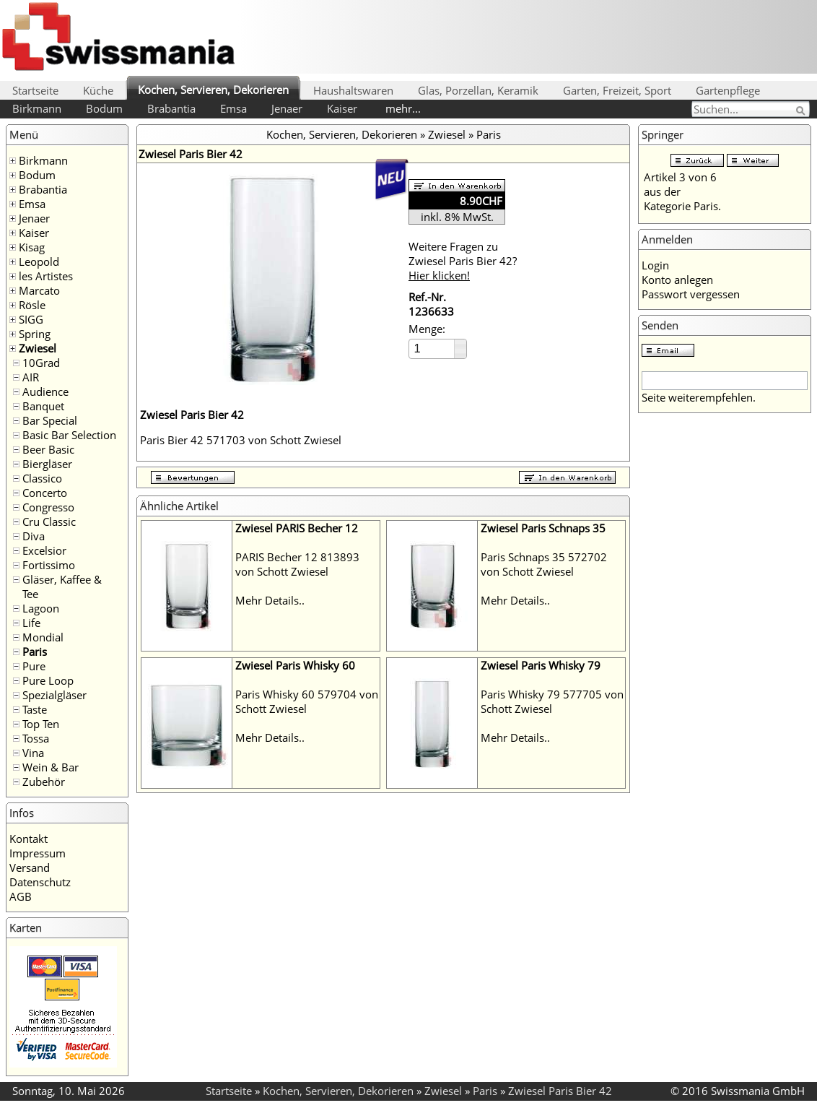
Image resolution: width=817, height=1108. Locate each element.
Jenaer (286, 108)
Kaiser (342, 108)
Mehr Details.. (270, 600)
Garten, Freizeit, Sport (617, 90)
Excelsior (44, 550)
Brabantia (171, 108)
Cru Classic (49, 521)
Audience (45, 391)
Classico (42, 478)
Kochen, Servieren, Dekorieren (213, 89)
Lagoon (40, 608)
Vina (33, 752)
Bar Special (49, 420)
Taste (34, 709)
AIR (30, 377)
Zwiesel (37, 348)
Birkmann (36, 108)
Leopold (39, 261)
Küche (98, 90)
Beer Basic (48, 449)
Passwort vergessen (691, 294)
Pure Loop (48, 680)
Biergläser (47, 463)
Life (31, 622)
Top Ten (40, 724)
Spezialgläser (54, 695)
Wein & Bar (50, 767)
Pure (33, 666)
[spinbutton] (432, 348)
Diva (33, 536)
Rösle (32, 305)
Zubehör (43, 781)
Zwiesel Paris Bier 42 (560, 1090)
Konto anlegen (677, 279)
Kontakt (28, 838)
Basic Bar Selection (69, 435)
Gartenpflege (728, 90)
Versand (29, 867)
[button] (460, 344)
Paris (34, 651)
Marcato (39, 290)
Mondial (43, 637)
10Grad (41, 362)
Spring (35, 333)
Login (655, 265)
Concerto (44, 492)
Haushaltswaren (353, 90)
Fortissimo (48, 565)
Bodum (104, 108)
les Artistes (46, 276)
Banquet (43, 406)
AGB (20, 896)
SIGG (31, 319)
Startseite (35, 90)
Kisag (32, 247)
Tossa (35, 738)
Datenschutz (40, 882)
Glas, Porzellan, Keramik (478, 90)
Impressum (37, 853)
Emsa (233, 108)
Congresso (48, 507)
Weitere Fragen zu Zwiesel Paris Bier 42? (462, 260)
